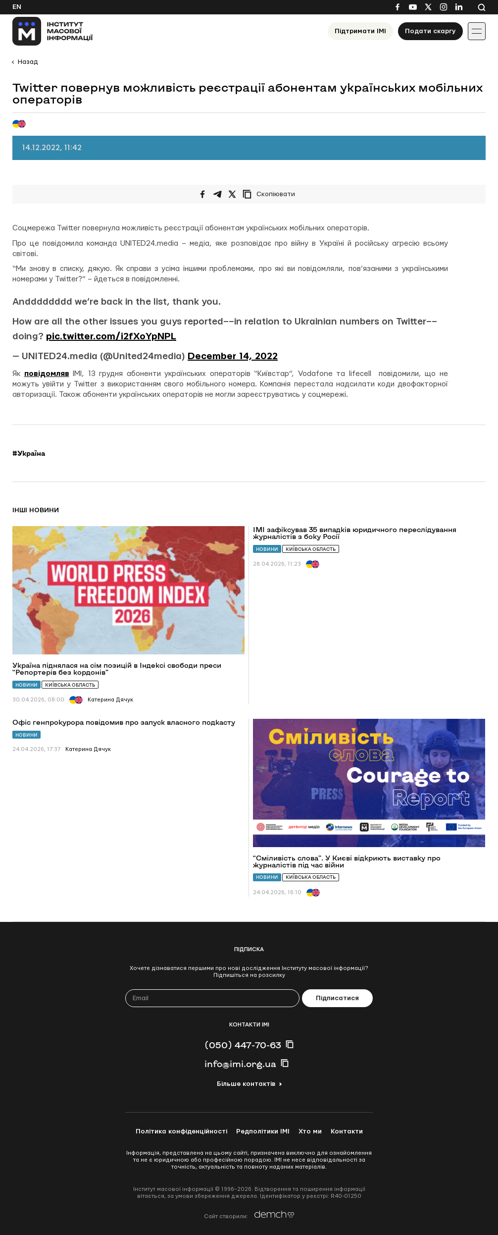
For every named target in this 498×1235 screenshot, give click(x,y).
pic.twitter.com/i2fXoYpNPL (111, 336)
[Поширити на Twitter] (232, 194)
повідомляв (46, 373)
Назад (28, 61)
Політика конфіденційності (181, 1131)
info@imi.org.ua (240, 1063)
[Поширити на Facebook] (202, 194)
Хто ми (310, 1131)
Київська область (70, 685)
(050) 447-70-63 (242, 1044)
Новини (26, 685)
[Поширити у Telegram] (217, 194)
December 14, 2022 (233, 356)
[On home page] (52, 31)
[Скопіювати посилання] (271, 194)
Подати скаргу (430, 31)
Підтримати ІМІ (360, 31)
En (16, 6)
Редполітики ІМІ (263, 1131)
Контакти (347, 1131)
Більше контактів (246, 1083)
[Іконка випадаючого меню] (477, 31)
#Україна (28, 453)
